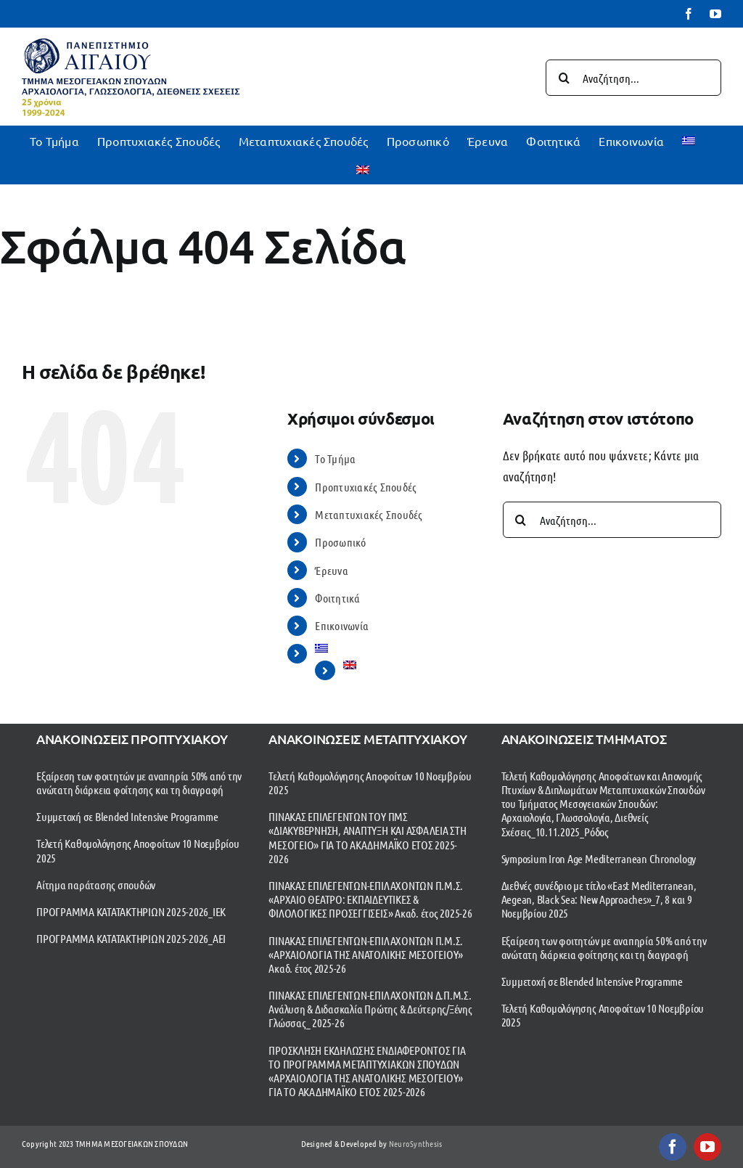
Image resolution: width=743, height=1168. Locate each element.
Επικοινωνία (342, 625)
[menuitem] (688, 140)
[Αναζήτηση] (564, 78)
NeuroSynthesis (416, 1143)
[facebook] (672, 1147)
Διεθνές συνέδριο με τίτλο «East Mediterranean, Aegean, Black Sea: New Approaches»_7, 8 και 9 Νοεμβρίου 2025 (599, 899)
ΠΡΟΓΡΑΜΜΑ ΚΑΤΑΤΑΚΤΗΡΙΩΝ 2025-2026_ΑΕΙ (131, 938)
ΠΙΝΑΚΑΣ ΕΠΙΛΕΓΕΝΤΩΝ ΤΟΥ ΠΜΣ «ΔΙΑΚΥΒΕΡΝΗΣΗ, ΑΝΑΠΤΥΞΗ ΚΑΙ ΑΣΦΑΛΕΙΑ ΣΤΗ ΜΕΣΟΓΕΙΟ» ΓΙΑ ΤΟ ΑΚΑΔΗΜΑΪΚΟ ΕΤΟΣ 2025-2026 (367, 837)
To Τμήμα (335, 458)
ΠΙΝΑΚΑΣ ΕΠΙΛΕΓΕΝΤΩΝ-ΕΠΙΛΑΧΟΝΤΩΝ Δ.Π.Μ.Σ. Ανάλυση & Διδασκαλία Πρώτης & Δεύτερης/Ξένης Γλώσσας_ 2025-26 (370, 1008)
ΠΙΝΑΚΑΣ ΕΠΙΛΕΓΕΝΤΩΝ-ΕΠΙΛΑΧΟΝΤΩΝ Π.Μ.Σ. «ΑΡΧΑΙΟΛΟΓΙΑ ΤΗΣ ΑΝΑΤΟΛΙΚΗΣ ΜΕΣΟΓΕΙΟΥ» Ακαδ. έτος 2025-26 (365, 954)
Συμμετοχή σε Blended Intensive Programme (127, 816)
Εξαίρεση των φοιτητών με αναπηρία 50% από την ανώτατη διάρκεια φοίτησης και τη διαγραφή (139, 782)
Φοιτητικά (337, 598)
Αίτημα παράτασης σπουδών (95, 884)
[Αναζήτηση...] (633, 78)
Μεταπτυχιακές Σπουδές (368, 514)
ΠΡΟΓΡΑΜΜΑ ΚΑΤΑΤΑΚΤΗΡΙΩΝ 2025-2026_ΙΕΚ (131, 911)
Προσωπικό (340, 542)
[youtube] (707, 1147)
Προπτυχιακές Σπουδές (365, 487)
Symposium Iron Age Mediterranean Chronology (599, 858)
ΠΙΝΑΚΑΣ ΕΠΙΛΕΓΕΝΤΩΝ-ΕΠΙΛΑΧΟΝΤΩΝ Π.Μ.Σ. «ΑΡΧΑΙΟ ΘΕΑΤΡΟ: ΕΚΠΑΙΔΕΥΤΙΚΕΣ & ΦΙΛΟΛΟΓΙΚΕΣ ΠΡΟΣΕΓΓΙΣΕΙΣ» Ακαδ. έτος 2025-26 (370, 899)
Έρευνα (331, 570)
